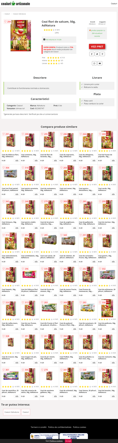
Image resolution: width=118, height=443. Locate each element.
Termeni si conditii (39, 427)
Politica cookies (79, 427)
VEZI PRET (97, 46)
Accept (68, 441)
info (16, 160)
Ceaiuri (114, 3)
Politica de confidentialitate (59, 427)
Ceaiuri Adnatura (19, 14)
